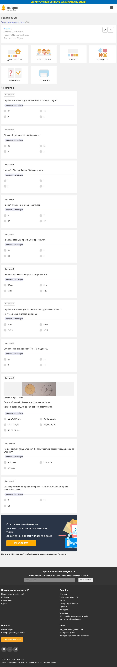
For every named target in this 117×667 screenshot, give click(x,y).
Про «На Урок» (7, 629)
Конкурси (64, 610)
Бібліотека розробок (69, 597)
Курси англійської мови (70, 619)
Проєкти (63, 607)
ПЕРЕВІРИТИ (85, 580)
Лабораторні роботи (69, 603)
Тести (62, 600)
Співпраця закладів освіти (13, 632)
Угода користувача (9, 662)
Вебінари (5, 597)
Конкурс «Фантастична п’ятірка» (74, 636)
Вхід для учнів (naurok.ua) (71, 629)
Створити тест (21, 543)
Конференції (6, 600)
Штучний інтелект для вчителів (74, 616)
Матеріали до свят (68, 632)
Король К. (8, 29)
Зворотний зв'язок (12, 639)
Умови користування (26, 662)
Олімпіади (64, 613)
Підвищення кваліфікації (12, 594)
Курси (4, 603)
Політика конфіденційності (45, 662)
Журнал (63, 594)
